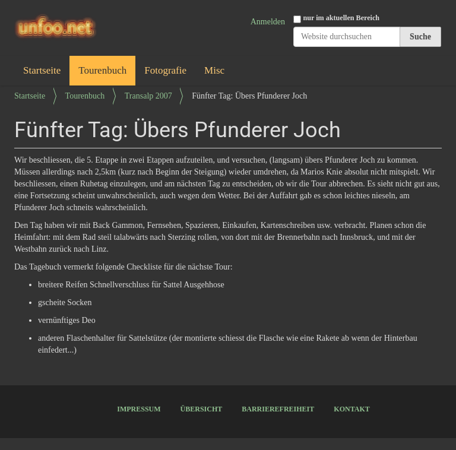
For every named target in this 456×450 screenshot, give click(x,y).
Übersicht (201, 409)
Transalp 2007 (148, 95)
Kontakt (351, 409)
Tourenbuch (102, 70)
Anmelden (268, 21)
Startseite (42, 70)
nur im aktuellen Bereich (341, 18)
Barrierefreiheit (278, 409)
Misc (214, 70)
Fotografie (165, 70)
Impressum (138, 409)
